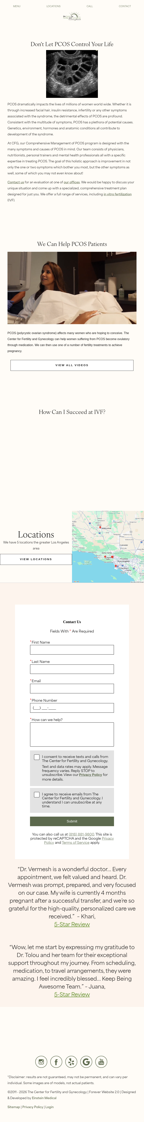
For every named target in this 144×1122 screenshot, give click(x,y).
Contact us (16, 181)
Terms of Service (75, 842)
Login (49, 1106)
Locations (53, 6)
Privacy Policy (90, 775)
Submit (72, 821)
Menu (16, 6)
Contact (125, 6)
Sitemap (14, 1106)
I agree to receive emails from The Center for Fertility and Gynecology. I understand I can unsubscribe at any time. (72, 800)
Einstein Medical (44, 1097)
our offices (72, 181)
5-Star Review (72, 924)
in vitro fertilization (118, 193)
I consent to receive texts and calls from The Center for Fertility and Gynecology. (76, 768)
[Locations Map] (108, 546)
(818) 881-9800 (81, 834)
